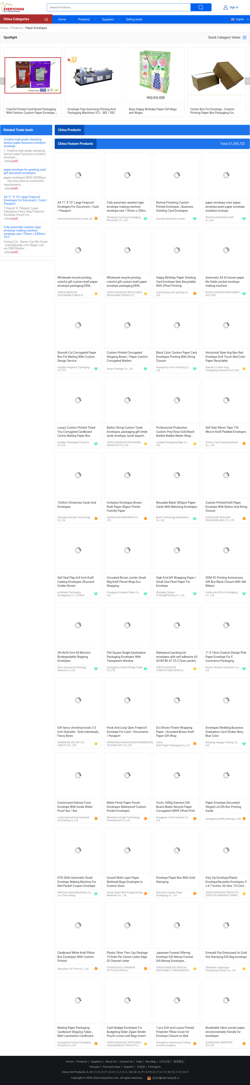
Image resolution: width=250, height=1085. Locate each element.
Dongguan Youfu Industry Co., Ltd (172, 819)
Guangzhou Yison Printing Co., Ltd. (173, 369)
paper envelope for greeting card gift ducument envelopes (25, 171)
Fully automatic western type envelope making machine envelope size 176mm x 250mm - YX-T (25, 232)
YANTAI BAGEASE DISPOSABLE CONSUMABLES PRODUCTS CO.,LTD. (124, 1044)
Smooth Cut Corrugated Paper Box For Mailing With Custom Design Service (76, 356)
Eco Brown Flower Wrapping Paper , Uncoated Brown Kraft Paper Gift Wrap (175, 731)
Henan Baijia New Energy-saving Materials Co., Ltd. (124, 894)
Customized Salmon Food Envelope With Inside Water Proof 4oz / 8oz (75, 806)
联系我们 (178, 1061)
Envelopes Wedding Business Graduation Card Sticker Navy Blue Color (224, 731)
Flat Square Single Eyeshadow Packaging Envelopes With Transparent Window (126, 656)
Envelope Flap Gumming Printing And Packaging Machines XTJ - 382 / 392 (92, 111)
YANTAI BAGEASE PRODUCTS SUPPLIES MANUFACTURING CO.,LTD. (222, 894)
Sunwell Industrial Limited (170, 218)
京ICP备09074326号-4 (163, 1078)
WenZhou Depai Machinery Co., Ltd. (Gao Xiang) (74, 894)
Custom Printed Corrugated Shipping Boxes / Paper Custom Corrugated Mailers (127, 356)
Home (62, 19)
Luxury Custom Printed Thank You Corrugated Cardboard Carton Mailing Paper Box (76, 431)
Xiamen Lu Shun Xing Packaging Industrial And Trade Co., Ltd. (222, 369)
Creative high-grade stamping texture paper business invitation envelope (25, 143)
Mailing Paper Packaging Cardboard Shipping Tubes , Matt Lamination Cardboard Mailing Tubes (75, 1032)
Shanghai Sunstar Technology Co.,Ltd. (73, 519)
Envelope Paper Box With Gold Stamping (175, 880)
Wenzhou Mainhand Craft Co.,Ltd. (219, 219)
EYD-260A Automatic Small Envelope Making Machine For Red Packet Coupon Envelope (76, 881)
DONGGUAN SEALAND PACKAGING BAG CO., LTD (219, 519)
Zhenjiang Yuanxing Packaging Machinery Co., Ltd (124, 219)
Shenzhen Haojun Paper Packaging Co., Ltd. (169, 894)
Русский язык (111, 1067)
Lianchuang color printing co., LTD (172, 294)
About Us (110, 1061)
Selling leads (134, 19)
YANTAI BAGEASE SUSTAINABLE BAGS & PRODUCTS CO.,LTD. (70, 294)
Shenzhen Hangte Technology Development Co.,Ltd (123, 819)
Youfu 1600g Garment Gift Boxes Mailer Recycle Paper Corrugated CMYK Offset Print (175, 806)
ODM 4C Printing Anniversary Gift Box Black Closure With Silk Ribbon (225, 581)
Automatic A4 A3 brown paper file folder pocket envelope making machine (224, 281)
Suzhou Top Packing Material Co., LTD (221, 444)
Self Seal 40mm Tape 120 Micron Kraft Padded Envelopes (225, 429)
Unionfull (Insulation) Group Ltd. (75, 218)
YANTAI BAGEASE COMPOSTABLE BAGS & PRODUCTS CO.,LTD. (169, 669)
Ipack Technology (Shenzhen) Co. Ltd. (172, 519)
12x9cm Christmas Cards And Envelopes (76, 504)
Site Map (150, 1061)
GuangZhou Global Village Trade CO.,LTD (124, 669)
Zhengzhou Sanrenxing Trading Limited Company (173, 1044)
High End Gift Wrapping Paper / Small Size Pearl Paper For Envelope (176, 581)
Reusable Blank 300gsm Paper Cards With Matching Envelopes (176, 504)
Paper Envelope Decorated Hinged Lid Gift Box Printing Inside (223, 806)
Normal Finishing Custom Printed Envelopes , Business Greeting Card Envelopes (174, 206)
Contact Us (126, 1061)
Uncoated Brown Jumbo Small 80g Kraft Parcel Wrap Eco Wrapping (126, 581)
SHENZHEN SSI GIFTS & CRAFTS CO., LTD (70, 744)
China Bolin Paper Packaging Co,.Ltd (172, 744)
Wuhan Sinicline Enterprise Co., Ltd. (222, 669)
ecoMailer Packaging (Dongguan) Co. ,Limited (70, 594)
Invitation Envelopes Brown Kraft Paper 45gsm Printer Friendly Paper (124, 506)
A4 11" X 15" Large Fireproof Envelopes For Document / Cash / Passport (25, 200)
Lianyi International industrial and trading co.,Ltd (73, 819)
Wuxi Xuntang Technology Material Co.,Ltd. (71, 669)
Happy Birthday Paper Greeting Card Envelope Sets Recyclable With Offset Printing (176, 281)
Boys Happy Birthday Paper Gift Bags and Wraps (153, 111)
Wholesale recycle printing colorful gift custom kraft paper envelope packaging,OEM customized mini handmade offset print (77, 282)
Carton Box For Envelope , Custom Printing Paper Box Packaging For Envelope (212, 111)
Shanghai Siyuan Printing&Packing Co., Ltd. (170, 594)
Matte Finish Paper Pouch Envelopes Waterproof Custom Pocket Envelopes (126, 806)
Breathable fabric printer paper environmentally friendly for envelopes (225, 1031)
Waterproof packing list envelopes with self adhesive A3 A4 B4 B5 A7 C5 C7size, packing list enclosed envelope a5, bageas (177, 657)
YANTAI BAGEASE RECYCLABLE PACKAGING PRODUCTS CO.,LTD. (124, 294)
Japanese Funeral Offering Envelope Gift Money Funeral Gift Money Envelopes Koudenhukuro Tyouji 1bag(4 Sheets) (174, 957)
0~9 (185, 1072)
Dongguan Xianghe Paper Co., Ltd (123, 594)
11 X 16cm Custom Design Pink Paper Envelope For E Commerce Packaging (225, 656)
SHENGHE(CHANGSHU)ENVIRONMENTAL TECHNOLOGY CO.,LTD (130, 744)
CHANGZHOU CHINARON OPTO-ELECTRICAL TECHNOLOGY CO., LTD (121, 969)
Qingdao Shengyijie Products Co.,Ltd (73, 444)
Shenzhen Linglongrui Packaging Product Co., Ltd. (220, 969)
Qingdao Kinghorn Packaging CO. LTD (73, 369)
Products (84, 19)
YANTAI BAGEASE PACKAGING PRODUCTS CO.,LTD (124, 444)
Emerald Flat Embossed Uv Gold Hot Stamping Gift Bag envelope (226, 955)
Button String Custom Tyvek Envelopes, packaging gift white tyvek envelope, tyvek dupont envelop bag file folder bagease (127, 432)
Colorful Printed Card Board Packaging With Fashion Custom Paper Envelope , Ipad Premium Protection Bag (31, 111)
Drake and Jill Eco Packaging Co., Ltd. (221, 594)
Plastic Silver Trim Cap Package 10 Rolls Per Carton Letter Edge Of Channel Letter (127, 956)
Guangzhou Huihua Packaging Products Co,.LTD (74, 1044)
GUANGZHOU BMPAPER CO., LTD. (123, 519)
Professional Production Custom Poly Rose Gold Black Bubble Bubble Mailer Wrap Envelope (175, 432)
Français (94, 1067)
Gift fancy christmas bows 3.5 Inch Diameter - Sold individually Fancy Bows (78, 731)
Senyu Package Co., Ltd (120, 368)
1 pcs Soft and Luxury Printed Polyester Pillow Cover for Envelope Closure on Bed (175, 1031)
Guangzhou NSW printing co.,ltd (223, 818)
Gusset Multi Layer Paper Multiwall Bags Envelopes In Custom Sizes (125, 881)
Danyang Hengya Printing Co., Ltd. (221, 744)
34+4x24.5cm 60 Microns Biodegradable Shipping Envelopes (73, 656)
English (237, 19)
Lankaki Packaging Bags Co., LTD (172, 444)
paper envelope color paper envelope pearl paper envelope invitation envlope (225, 206)
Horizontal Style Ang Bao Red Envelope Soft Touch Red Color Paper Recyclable (225, 356)
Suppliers (108, 19)
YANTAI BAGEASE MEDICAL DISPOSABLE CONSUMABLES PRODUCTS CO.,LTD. (172, 969)
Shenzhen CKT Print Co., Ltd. (73, 968)
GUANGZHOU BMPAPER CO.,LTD (218, 1044)
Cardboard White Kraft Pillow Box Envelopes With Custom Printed (76, 956)
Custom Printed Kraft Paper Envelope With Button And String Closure (226, 506)
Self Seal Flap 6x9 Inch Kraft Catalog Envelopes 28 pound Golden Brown (75, 581)
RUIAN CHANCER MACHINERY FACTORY (222, 294)
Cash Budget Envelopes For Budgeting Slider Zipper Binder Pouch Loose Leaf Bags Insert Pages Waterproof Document (126, 1032)
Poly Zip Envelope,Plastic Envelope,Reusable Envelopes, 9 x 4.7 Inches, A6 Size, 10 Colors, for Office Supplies (226, 882)
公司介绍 (164, 1061)
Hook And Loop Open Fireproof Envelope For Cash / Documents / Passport (127, 731)
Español (128, 1067)
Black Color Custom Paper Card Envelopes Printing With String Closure (176, 356)
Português (154, 1067)
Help (139, 1061)
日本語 (141, 1067)
